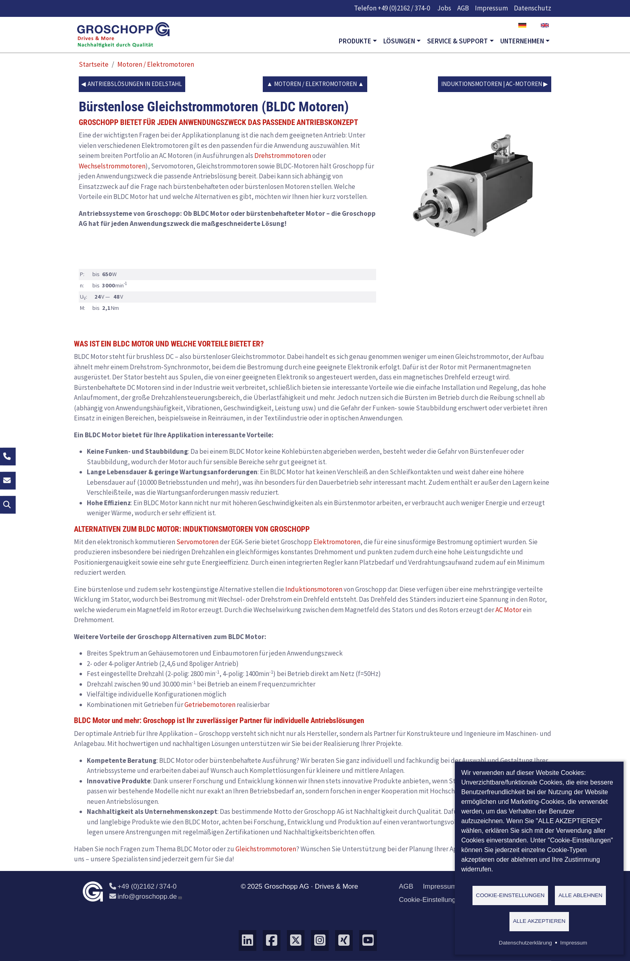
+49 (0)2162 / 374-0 (404, 8)
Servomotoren (197, 541)
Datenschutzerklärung (525, 943)
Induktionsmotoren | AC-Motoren (491, 84)
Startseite (93, 64)
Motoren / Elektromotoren (155, 64)
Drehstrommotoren (282, 155)
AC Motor (508, 609)
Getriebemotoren (209, 704)
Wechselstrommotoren (112, 166)
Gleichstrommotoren (265, 848)
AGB (463, 8)
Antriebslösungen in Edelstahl (135, 84)
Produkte (355, 41)
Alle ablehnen (580, 895)
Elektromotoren (336, 541)
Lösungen (399, 41)
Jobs (444, 8)
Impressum (491, 8)
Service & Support (457, 41)
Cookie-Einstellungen (431, 900)
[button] (475, 186)
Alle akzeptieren (539, 921)
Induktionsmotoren (313, 589)
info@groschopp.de (145, 896)
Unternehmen (522, 41)
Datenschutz (532, 8)
